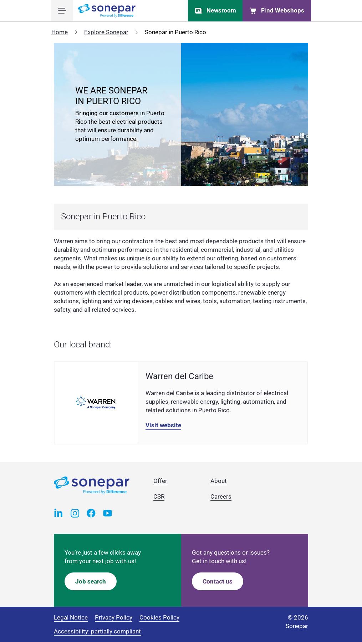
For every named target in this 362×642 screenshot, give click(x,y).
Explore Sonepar (106, 32)
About (218, 480)
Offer (160, 480)
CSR (158, 496)
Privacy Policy (113, 617)
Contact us (218, 581)
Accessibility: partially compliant (97, 631)
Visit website (163, 425)
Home (59, 32)
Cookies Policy (159, 617)
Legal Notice (71, 617)
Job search (90, 581)
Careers (220, 496)
